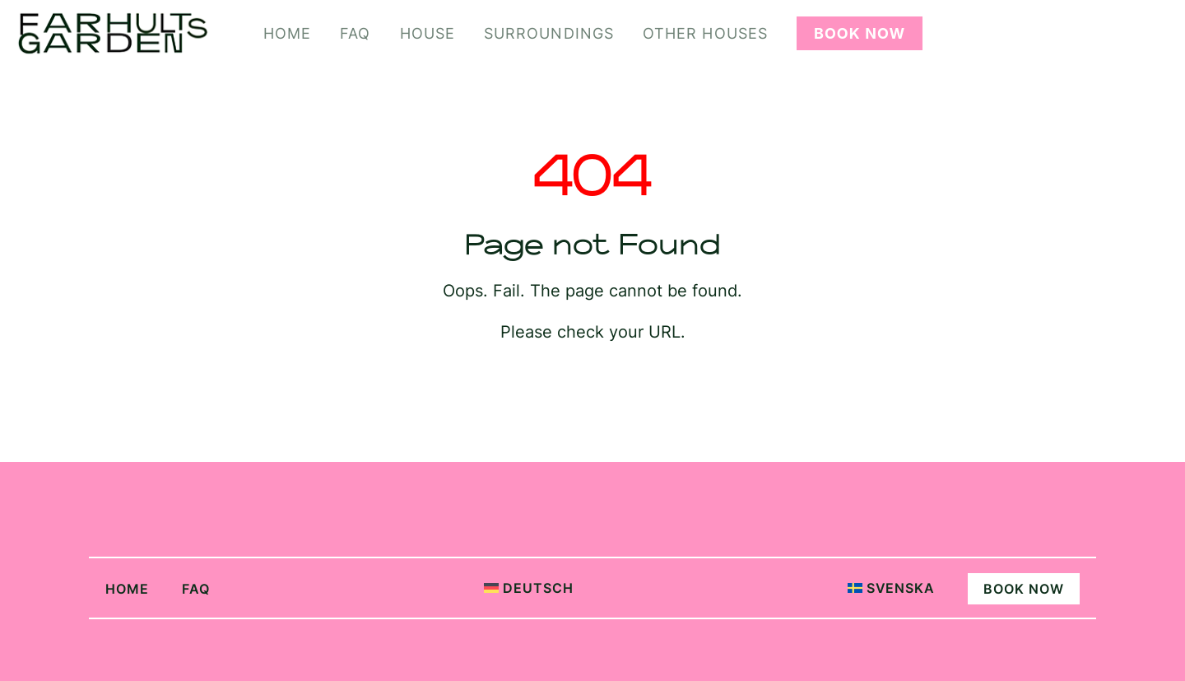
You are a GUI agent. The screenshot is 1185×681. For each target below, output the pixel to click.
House (427, 33)
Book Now (859, 33)
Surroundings (549, 33)
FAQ (355, 33)
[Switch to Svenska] (867, 588)
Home (287, 33)
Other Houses (705, 33)
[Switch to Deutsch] (504, 588)
